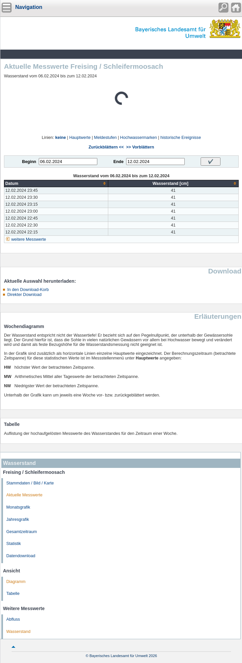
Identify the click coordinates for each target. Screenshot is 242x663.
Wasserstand (18, 631)
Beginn (29, 161)
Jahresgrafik (17, 519)
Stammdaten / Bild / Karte (30, 483)
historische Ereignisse (180, 137)
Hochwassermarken (138, 137)
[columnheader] (56, 183)
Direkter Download (24, 294)
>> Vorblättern (140, 147)
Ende (118, 161)
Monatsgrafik (18, 507)
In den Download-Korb (28, 289)
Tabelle (13, 593)
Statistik (13, 543)
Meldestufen (105, 137)
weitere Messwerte (28, 239)
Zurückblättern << (106, 147)
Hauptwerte (79, 137)
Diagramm (15, 581)
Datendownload (20, 556)
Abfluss (13, 619)
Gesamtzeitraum (21, 531)
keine (60, 137)
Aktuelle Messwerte (24, 495)
